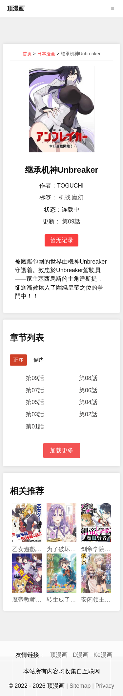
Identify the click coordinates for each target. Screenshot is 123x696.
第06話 (88, 390)
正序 (18, 360)
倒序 (38, 360)
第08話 (88, 378)
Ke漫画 (103, 655)
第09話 (71, 221)
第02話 (88, 414)
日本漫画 (46, 53)
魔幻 (78, 197)
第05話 (35, 402)
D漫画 (80, 655)
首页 (27, 53)
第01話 (35, 426)
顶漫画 (16, 8)
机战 (65, 197)
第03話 (35, 414)
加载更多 (61, 450)
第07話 (35, 390)
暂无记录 (61, 240)
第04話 (88, 402)
